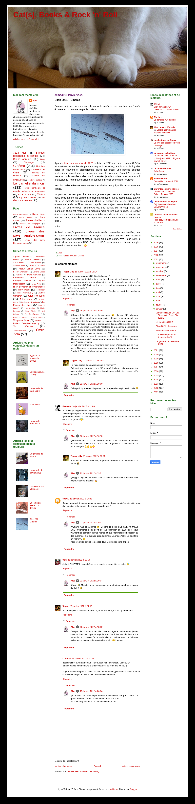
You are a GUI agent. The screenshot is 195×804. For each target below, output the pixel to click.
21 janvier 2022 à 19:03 (94, 360)
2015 (156, 375)
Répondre (67, 298)
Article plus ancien (131, 766)
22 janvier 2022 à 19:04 (91, 580)
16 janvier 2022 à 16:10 (91, 436)
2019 (156, 358)
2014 (156, 379)
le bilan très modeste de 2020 (77, 163)
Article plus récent (63, 766)
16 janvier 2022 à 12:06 (83, 406)
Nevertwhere (160, 178)
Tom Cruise (23, 326)
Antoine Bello (19, 266)
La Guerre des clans (30, 302)
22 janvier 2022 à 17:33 (81, 498)
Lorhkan (66, 658)
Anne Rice (18, 262)
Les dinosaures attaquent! (36, 487)
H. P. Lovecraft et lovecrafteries (29, 287)
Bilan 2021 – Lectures (166, 326)
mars (159, 300)
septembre (161, 275)
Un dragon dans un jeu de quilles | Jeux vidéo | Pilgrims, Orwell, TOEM (167, 158)
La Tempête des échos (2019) (35, 505)
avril (158, 296)
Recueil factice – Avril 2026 (166, 181)
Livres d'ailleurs (35, 220)
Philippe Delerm (20, 317)
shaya (65, 498)
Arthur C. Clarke (37, 265)
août (158, 279)
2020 (156, 354)
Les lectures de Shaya (165, 140)
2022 (156, 259)
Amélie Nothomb (32, 260)
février (159, 305)
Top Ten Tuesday (27, 197)
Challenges (28, 162)
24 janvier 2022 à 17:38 (83, 658)
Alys (73, 310)
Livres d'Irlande (26, 217)
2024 (156, 251)
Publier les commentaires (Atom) (83, 771)
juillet (159, 284)
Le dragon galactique (165, 153)
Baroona (66, 406)
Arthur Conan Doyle (29, 269)
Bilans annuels (70, 256)
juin (158, 288)
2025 (156, 247)
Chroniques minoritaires (166, 189)
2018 (156, 363)
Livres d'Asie (38, 214)
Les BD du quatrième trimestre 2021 (166, 335)
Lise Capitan (30, 308)
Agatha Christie (21, 256)
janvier (159, 309)
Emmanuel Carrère (24, 277)
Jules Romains (36, 295)
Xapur (65, 606)
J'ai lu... (158, 117)
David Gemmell (34, 275)
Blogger (133, 789)
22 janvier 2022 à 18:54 (79, 560)
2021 (156, 350)
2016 (156, 371)
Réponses (71, 305)
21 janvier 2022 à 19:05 (94, 456)
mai (158, 292)
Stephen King (21, 320)
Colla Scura (159, 171)
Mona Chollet (30, 311)
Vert (64, 560)
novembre (161, 267)
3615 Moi (19, 152)
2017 (156, 367)
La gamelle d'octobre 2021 (36, 422)
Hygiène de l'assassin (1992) (34, 358)
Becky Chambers (20, 272)
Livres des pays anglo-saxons (29, 233)
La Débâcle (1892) (164, 322)
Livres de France (29, 227)
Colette (19, 275)
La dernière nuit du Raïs (165, 120)
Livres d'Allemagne (20, 214)
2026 (156, 242)
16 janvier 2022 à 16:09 (91, 310)
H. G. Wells (36, 284)
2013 (156, 384)
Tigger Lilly (68, 271)
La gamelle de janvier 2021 (36, 471)
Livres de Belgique (30, 224)
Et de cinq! (34, 404)
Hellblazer (40, 290)
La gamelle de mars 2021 (36, 455)
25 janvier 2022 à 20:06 (91, 691)
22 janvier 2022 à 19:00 (91, 384)
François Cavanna (22, 280)
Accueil (97, 766)
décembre (161, 263)
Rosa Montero (36, 317)
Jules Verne (26, 299)
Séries (41, 194)
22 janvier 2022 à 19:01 (91, 473)
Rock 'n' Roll (24, 194)
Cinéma (81, 256)
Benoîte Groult (39, 272)
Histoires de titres (35, 180)
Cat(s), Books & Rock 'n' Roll (65, 14)
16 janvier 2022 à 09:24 (86, 271)
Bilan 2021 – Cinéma (35, 520)
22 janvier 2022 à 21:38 (81, 606)
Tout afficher (177, 229)
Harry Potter (24, 290)
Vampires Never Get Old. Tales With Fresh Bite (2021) (167, 315)
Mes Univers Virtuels (164, 127)
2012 (156, 388)
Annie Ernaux (35, 263)
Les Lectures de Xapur (165, 201)
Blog (42, 159)
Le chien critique (162, 168)
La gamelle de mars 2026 (36, 389)
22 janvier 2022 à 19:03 (91, 522)
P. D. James (32, 314)
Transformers (19, 330)
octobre (160, 271)
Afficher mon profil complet (26, 139)
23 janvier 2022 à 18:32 (91, 627)
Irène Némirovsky (25, 293)
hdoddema (113, 789)
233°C (157, 104)
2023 (156, 255)
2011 (156, 392)
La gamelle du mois (29, 183)
